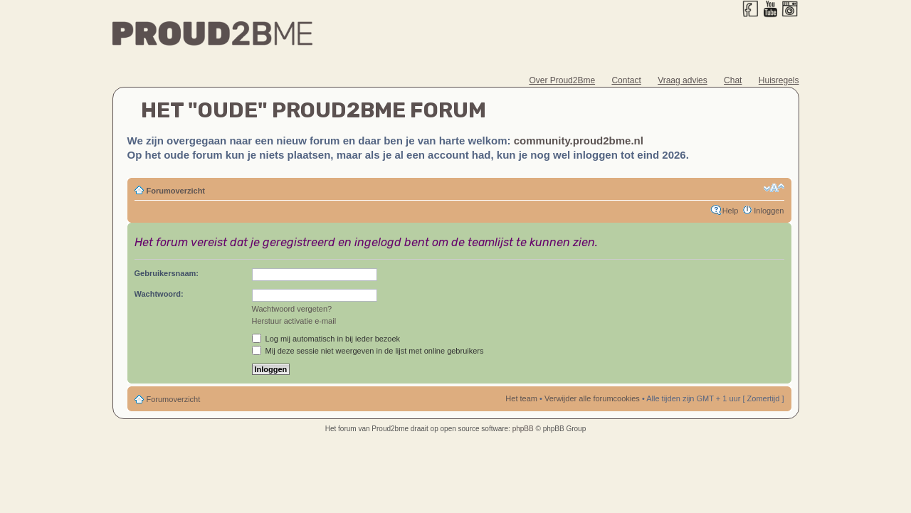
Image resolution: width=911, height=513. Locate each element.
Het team (521, 398)
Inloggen (769, 210)
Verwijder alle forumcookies (592, 398)
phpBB (523, 429)
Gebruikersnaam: (167, 273)
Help (730, 210)
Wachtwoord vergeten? (292, 309)
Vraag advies (682, 80)
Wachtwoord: (159, 294)
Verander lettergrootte (774, 187)
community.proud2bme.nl (578, 140)
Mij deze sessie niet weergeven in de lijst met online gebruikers (368, 351)
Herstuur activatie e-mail (294, 321)
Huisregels (779, 80)
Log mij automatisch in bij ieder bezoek (326, 338)
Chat (733, 80)
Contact (626, 80)
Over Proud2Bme (562, 80)
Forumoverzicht (176, 190)
